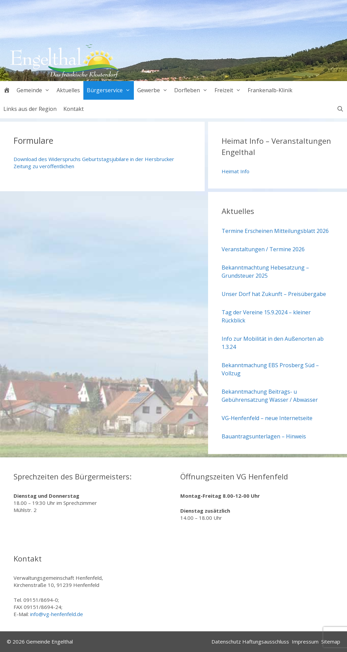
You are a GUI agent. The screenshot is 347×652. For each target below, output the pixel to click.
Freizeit (229, 90)
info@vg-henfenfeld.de (56, 614)
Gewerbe (154, 90)
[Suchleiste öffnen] (340, 109)
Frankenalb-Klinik (270, 90)
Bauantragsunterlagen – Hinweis (264, 436)
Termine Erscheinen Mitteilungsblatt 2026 (275, 231)
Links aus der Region (30, 109)
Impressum (305, 641)
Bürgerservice (110, 90)
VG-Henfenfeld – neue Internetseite (267, 418)
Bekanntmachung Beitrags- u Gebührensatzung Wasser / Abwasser (270, 395)
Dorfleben (192, 90)
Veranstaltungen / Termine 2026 (263, 249)
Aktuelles (68, 90)
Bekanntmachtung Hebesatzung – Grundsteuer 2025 (265, 271)
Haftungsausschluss (265, 641)
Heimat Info (235, 171)
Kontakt (73, 109)
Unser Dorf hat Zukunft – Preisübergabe (274, 294)
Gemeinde (35, 90)
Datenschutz (226, 641)
